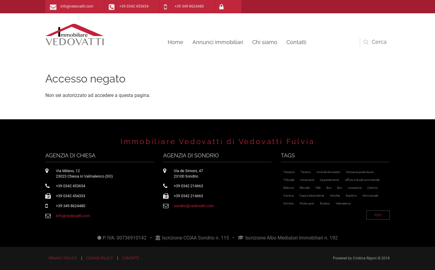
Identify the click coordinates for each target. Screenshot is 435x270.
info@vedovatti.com (76, 6)
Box (328, 187)
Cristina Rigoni (365, 258)
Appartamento (329, 180)
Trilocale (288, 180)
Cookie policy (99, 258)
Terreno (306, 172)
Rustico (325, 203)
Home (175, 42)
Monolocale (370, 195)
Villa (318, 187)
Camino (372, 187)
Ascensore (307, 180)
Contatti (296, 42)
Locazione (355, 187)
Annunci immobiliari (217, 42)
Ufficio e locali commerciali (362, 180)
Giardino (351, 195)
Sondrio (288, 203)
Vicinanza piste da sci (360, 172)
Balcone (288, 187)
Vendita (335, 195)
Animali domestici (328, 172)
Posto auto (307, 203)
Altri (378, 215)
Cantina (288, 195)
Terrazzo (289, 172)
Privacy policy (63, 258)
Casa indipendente (311, 195)
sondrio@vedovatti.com (194, 206)
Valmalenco (343, 203)
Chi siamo (264, 42)
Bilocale (305, 187)
